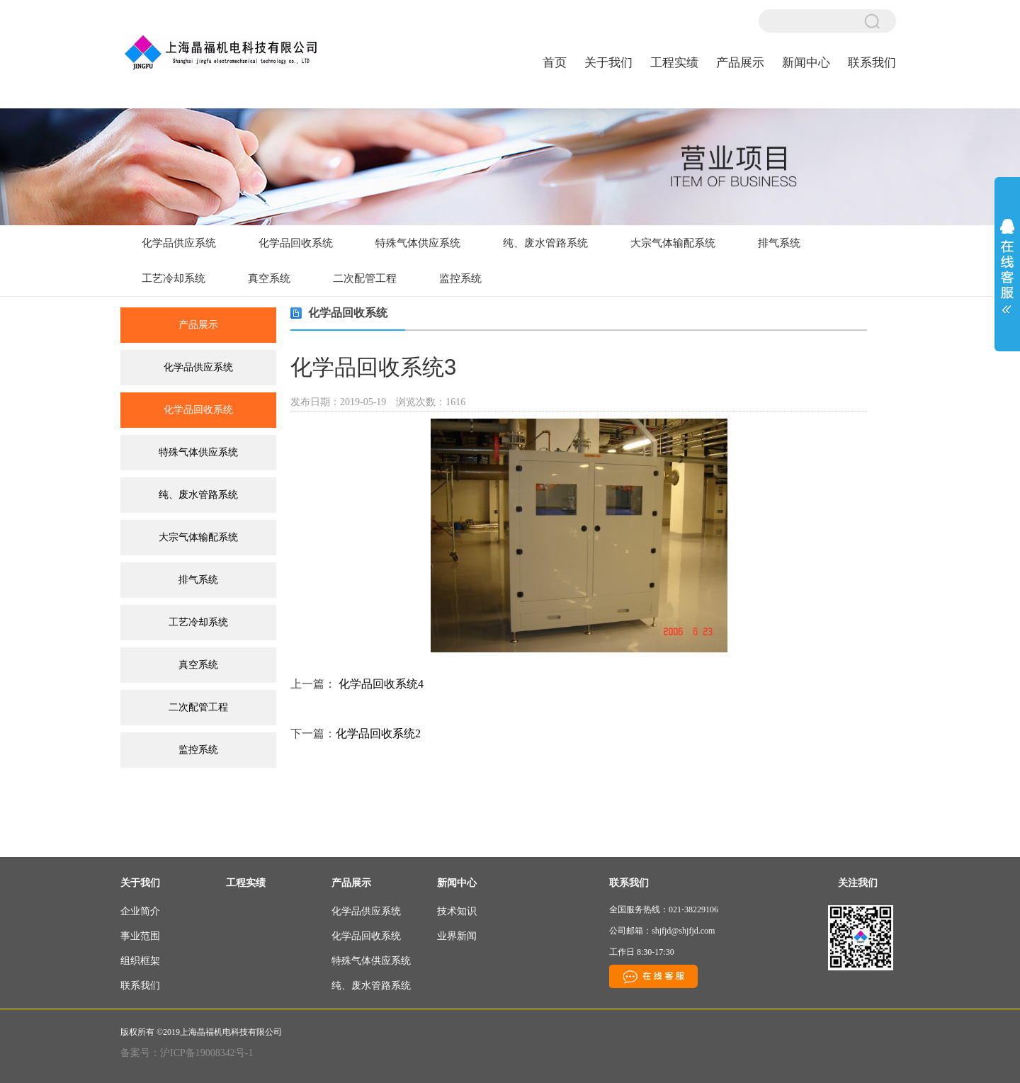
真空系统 (269, 278)
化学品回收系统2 (378, 733)
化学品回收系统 (296, 243)
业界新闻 (457, 936)
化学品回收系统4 (381, 684)
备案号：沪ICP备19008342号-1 (186, 1053)
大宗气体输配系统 (672, 243)
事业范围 (140, 936)
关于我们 (608, 62)
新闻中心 (806, 62)
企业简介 (140, 911)
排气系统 (779, 243)
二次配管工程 (365, 278)
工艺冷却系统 (173, 278)
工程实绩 (674, 62)
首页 (555, 62)
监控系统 (460, 278)
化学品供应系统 (179, 243)
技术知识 (457, 911)
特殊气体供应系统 (417, 243)
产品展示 (740, 62)
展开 (1007, 261)
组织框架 (140, 961)
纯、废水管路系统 (545, 243)
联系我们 (872, 62)
